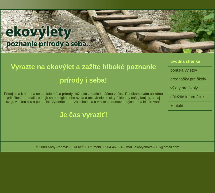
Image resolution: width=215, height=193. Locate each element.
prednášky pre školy (188, 79)
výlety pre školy (184, 88)
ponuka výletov (183, 70)
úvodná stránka (185, 61)
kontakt (176, 105)
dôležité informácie (187, 96)
